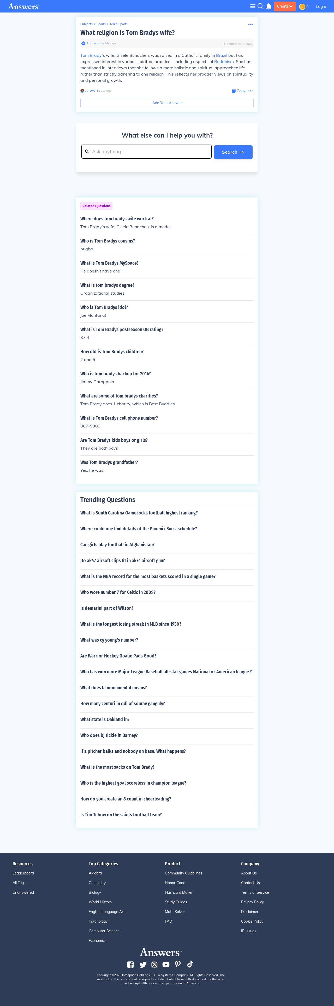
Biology (95, 892)
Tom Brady (91, 55)
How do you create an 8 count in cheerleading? (125, 799)
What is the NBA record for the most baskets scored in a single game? (148, 576)
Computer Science (104, 930)
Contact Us (250, 882)
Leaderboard (23, 873)
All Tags (19, 882)
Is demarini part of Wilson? (106, 608)
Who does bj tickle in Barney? (109, 735)
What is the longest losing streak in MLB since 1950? (130, 624)
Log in (321, 6)
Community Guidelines (183, 873)
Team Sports (119, 24)
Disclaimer (249, 911)
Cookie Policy (252, 921)
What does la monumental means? (113, 687)
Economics (97, 940)
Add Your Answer (167, 103)
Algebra (95, 873)
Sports (101, 24)
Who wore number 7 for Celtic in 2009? (118, 592)
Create (285, 6)
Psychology (98, 921)
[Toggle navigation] (252, 6)
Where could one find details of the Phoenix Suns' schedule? (138, 528)
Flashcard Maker (179, 892)
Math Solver (175, 911)
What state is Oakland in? (104, 719)
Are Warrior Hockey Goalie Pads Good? (118, 656)
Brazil (221, 55)
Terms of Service (255, 892)
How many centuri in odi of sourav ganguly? (122, 703)
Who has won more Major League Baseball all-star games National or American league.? (166, 671)
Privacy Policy (252, 901)
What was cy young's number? (109, 640)
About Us (249, 873)
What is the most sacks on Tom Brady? (117, 767)
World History (100, 901)
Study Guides (176, 901)
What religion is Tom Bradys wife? (127, 33)
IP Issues (248, 930)
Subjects (86, 24)
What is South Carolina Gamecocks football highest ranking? (139, 513)
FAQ (168, 921)
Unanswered (23, 892)
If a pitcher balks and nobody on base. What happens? (133, 751)
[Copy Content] (238, 91)
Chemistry (97, 882)
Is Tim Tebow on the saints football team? (121, 814)
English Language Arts (108, 911)
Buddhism (224, 61)
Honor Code (175, 882)
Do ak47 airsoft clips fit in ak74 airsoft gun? (122, 560)
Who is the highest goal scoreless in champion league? (133, 783)
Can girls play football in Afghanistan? (117, 544)
